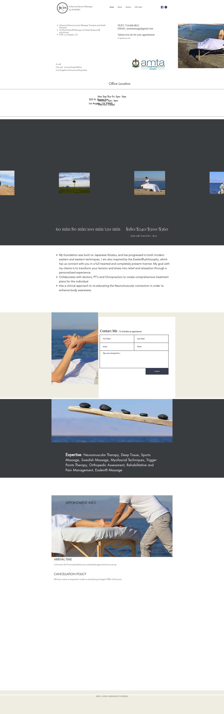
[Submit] (157, 371)
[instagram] (166, 7)
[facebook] (162, 7)
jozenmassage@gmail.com (140, 28)
